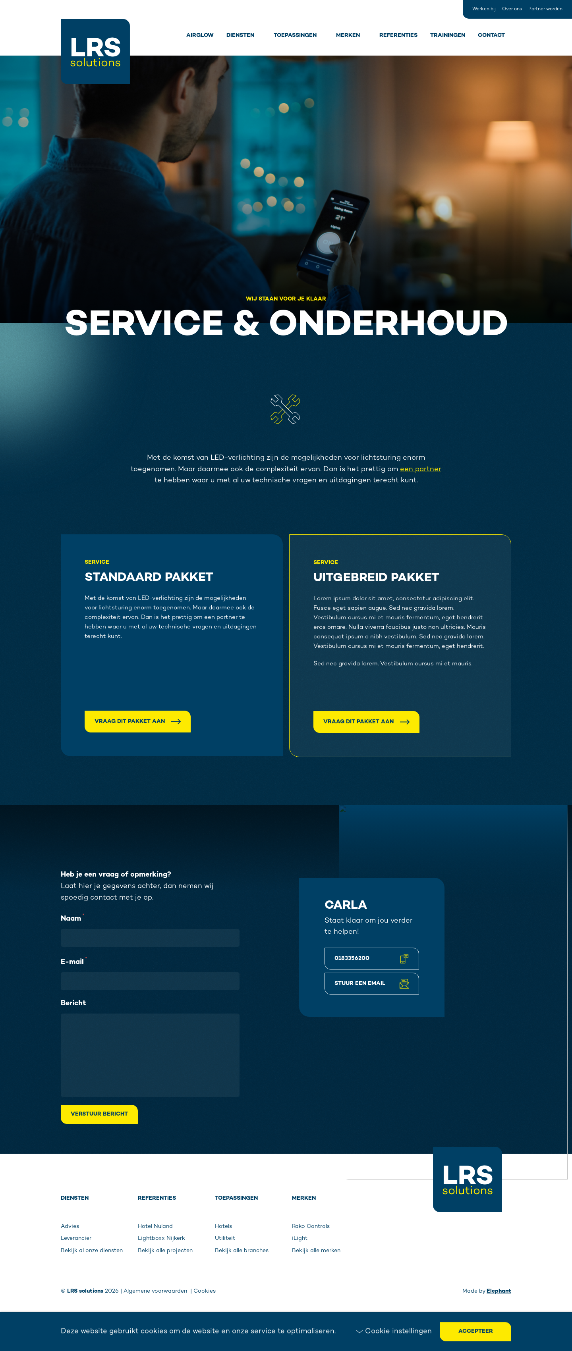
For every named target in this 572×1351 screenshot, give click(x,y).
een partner (420, 469)
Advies (70, 1227)
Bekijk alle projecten (165, 1251)
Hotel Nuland (155, 1227)
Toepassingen (295, 36)
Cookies (204, 1291)
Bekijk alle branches (242, 1251)
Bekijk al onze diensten (92, 1251)
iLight (299, 1238)
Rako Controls (311, 1227)
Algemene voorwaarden (156, 1291)
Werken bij (484, 9)
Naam (73, 918)
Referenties (398, 36)
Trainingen (447, 36)
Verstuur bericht (99, 1114)
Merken (348, 36)
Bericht (73, 1003)
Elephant (499, 1291)
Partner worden (545, 9)
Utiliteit (225, 1238)
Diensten (240, 36)
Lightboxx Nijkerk (161, 1238)
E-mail (74, 961)
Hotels (223, 1227)
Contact (491, 36)
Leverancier (76, 1238)
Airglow (200, 36)
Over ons (512, 9)
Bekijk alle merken (316, 1251)
